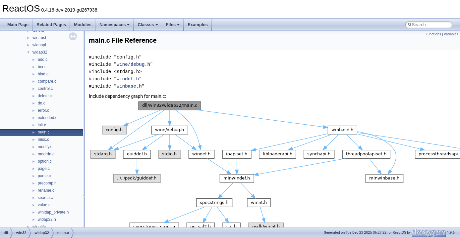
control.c (45, 88)
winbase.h (129, 86)
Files (173, 24)
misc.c (43, 139)
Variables (451, 34)
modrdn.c (46, 154)
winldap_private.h (53, 212)
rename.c (46, 190)
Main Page (18, 24)
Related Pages (51, 24)
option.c (45, 161)
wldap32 (39, 52)
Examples (198, 24)
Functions (433, 34)
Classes (148, 24)
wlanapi (39, 45)
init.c (42, 125)
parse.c (44, 176)
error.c (43, 110)
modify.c (45, 146)
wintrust (39, 37)
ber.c (42, 66)
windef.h (128, 79)
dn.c (41, 103)
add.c (42, 59)
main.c (43, 132)
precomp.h (47, 183)
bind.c (43, 74)
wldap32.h (47, 219)
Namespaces (114, 24)
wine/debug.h (133, 64)
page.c (44, 168)
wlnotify (39, 226)
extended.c (47, 117)
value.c (44, 205)
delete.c (45, 96)
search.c (45, 197)
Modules (82, 24)
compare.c (47, 81)
